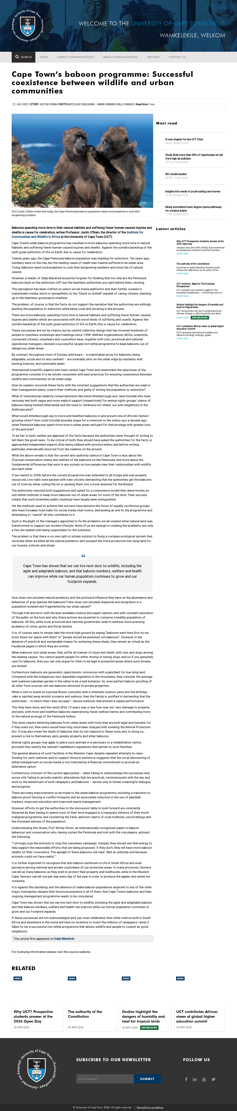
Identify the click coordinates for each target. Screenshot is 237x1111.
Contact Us (177, 57)
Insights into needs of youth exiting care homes (192, 191)
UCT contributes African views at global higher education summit (200, 327)
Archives (153, 57)
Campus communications (75, 57)
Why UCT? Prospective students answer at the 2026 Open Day (200, 242)
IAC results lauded (175, 174)
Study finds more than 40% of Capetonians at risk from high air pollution (194, 156)
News (44, 57)
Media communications (120, 57)
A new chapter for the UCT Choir (184, 139)
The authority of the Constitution (193, 264)
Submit (147, 1079)
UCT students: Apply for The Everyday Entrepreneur (195, 285)
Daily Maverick (64, 939)
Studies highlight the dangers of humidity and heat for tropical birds (199, 306)
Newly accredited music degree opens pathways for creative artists (193, 209)
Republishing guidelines (150, 1107)
